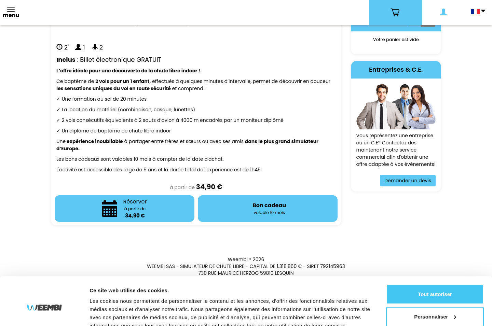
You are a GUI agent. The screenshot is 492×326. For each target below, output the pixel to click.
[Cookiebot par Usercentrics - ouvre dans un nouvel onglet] (44, 313)
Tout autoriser (435, 262)
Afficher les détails (113, 312)
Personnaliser (435, 284)
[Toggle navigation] (11, 13)
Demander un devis (407, 180)
